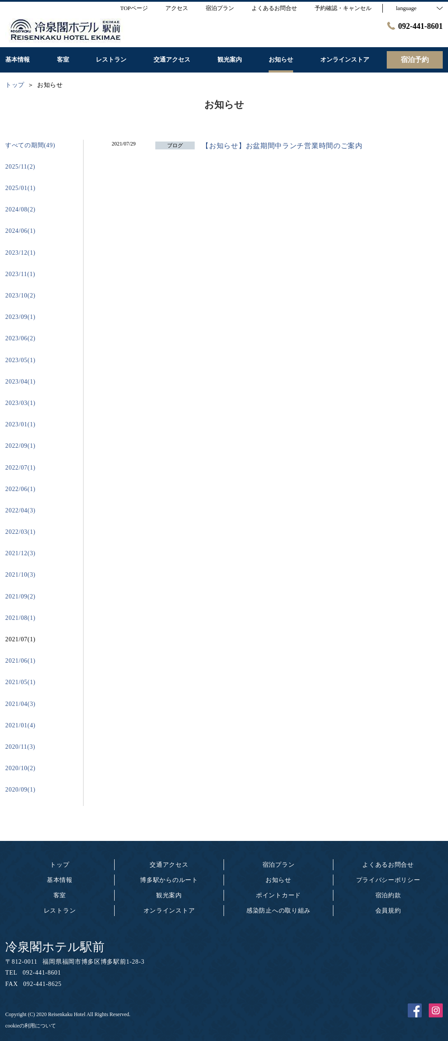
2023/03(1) (20, 403)
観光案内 (169, 895)
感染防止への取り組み (278, 910)
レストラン (60, 910)
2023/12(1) (20, 252)
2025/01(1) (20, 188)
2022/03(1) (20, 532)
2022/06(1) (20, 489)
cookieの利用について (30, 1026)
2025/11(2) (20, 166)
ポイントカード (278, 895)
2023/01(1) (20, 424)
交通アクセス (169, 864)
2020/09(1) (20, 789)
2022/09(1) (20, 446)
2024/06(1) (20, 231)
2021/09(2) (20, 596)
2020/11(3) (20, 747)
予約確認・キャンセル (343, 8)
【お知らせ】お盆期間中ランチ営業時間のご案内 (282, 145)
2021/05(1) (20, 682)
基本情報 (60, 880)
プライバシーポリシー (388, 880)
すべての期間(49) (30, 145)
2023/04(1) (20, 381)
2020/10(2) (20, 768)
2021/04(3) (20, 704)
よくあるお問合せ (388, 864)
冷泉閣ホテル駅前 (55, 947)
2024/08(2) (20, 209)
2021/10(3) (20, 574)
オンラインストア (169, 910)
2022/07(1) (20, 467)
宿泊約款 (388, 895)
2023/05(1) (20, 360)
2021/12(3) (20, 553)
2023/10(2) (20, 295)
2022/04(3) (20, 510)
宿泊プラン (278, 864)
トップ (59, 864)
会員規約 (388, 910)
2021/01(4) (20, 725)
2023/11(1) (20, 274)
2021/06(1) (20, 660)
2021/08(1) (20, 618)
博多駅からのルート (169, 880)
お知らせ (278, 880)
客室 (59, 895)
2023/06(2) (20, 338)
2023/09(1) (20, 317)
